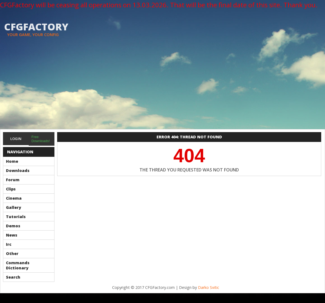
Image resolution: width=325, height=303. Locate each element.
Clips (11, 189)
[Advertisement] (162, 88)
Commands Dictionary (18, 265)
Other (12, 253)
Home (12, 161)
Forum (13, 179)
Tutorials (16, 216)
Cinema (14, 198)
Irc (8, 244)
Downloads (18, 170)
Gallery (13, 207)
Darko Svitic (208, 287)
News (11, 235)
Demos (13, 225)
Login (15, 138)
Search (13, 277)
